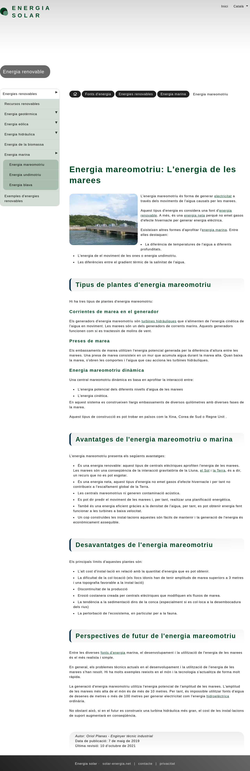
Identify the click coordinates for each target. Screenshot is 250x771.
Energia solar (31, 12)
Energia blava (20, 185)
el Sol (205, 470)
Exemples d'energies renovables (21, 198)
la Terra (219, 470)
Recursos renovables (22, 104)
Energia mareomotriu (26, 165)
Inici (224, 6)
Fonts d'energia (98, 94)
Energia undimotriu (25, 175)
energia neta (194, 215)
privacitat (167, 764)
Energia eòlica (16, 124)
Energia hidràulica (19, 134)
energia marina (214, 230)
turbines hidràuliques (158, 321)
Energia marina (17, 155)
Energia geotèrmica (20, 114)
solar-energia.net (117, 764)
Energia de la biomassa (24, 144)
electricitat (223, 196)
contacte (145, 764)
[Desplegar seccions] (54, 93)
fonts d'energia (113, 653)
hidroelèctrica (217, 696)
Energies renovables (20, 94)
